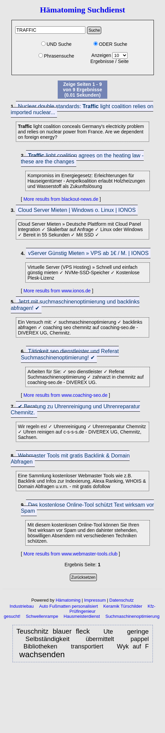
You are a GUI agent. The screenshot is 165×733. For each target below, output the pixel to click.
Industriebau (21, 606)
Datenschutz (121, 600)
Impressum (95, 600)
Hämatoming (68, 600)
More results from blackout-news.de (60, 199)
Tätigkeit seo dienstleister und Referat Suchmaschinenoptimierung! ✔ (70, 354)
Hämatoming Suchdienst (82, 9)
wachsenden (42, 654)
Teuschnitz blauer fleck (53, 631)
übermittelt (102, 639)
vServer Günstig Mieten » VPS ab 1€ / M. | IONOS (88, 253)
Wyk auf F (133, 646)
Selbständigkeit (47, 638)
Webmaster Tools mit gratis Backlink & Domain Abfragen (70, 459)
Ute (110, 631)
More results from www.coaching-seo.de (65, 395)
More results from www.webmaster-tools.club (70, 553)
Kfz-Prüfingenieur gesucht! (79, 611)
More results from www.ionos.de (56, 290)
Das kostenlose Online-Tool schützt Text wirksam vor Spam (87, 508)
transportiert (89, 646)
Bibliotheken (42, 646)
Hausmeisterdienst (82, 616)
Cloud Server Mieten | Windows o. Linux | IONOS (77, 210)
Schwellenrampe (42, 616)
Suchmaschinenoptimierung (132, 616)
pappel (140, 639)
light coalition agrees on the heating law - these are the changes (82, 158)
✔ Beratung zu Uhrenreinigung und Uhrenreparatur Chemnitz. (75, 409)
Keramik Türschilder (122, 606)
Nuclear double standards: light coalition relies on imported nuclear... (82, 109)
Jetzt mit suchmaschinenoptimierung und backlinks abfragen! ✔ (75, 305)
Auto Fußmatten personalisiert (68, 606)
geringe (137, 631)
